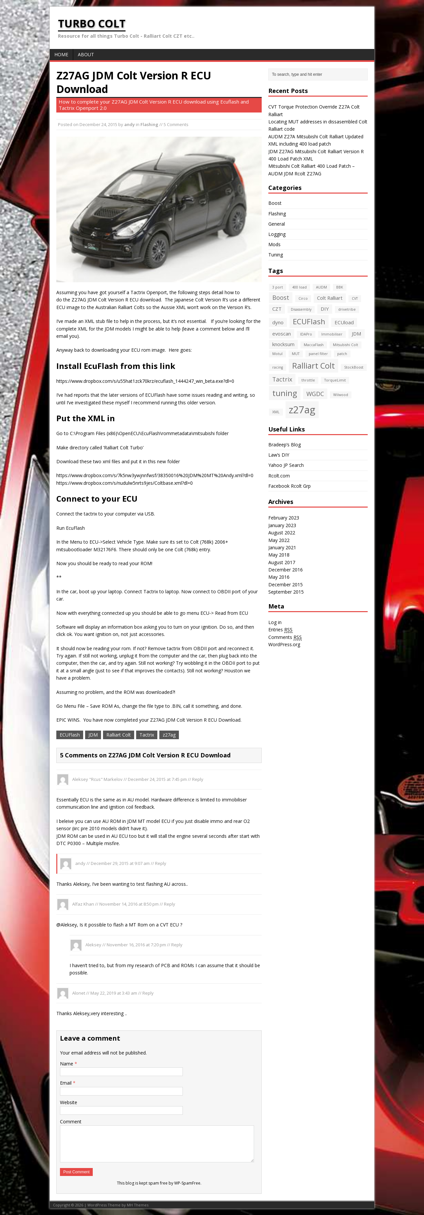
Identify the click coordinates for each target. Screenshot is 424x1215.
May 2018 (279, 555)
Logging (277, 234)
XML (276, 412)
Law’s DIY (278, 455)
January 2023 (282, 525)
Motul (277, 353)
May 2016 (279, 577)
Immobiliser (332, 334)
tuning (284, 393)
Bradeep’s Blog (284, 444)
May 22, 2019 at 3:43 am (113, 993)
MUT (295, 353)
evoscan (281, 333)
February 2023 (283, 518)
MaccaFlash (314, 344)
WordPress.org (284, 644)
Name (67, 1063)
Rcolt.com (279, 475)
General (276, 224)
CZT (277, 308)
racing (277, 367)
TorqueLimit (335, 380)
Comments (285, 637)
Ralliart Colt (118, 735)
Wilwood (340, 394)
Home (61, 54)
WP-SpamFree (187, 1183)
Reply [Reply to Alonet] (148, 993)
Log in (275, 622)
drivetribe (347, 309)
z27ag (169, 735)
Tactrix (146, 735)
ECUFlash (70, 735)
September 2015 (286, 592)
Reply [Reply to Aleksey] (177, 945)
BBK (339, 287)
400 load (299, 287)
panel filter (318, 353)
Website (68, 1102)
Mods (274, 244)
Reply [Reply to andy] (160, 863)
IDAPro (306, 334)
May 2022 (279, 540)
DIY (325, 308)
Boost (275, 203)
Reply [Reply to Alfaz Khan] (169, 904)
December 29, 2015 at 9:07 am (120, 863)
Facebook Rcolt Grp (289, 486)
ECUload (344, 322)
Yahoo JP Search (286, 465)
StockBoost (353, 367)
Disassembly (301, 309)
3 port (277, 287)
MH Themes (137, 1204)
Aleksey (93, 945)
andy (129, 124)
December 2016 (285, 569)
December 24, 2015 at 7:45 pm (157, 779)
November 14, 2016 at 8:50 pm (129, 904)
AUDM (321, 287)
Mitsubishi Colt (345, 344)
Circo (303, 298)
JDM (93, 735)
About (86, 54)
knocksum (283, 344)
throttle (308, 380)
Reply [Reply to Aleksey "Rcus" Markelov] (197, 779)
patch (342, 353)
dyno (278, 322)
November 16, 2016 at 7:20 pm (136, 945)
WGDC (315, 394)
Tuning (275, 254)
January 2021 (282, 547)
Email (66, 1083)
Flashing (149, 124)
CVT (355, 298)
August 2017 (281, 562)
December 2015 (285, 584)
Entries (280, 629)
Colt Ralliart (330, 297)
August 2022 (281, 532)
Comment (70, 1121)
